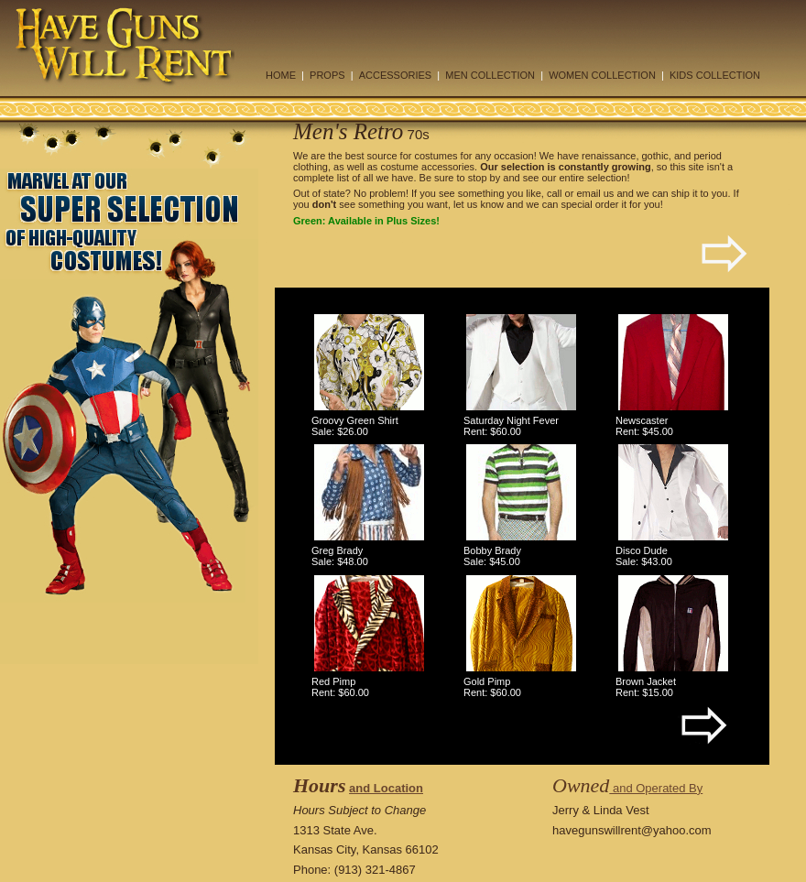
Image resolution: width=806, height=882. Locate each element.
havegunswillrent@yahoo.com (632, 830)
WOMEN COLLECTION (602, 75)
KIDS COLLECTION (715, 75)
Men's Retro (348, 131)
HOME (281, 75)
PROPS (327, 75)
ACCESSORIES (395, 75)
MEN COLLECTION (490, 75)
